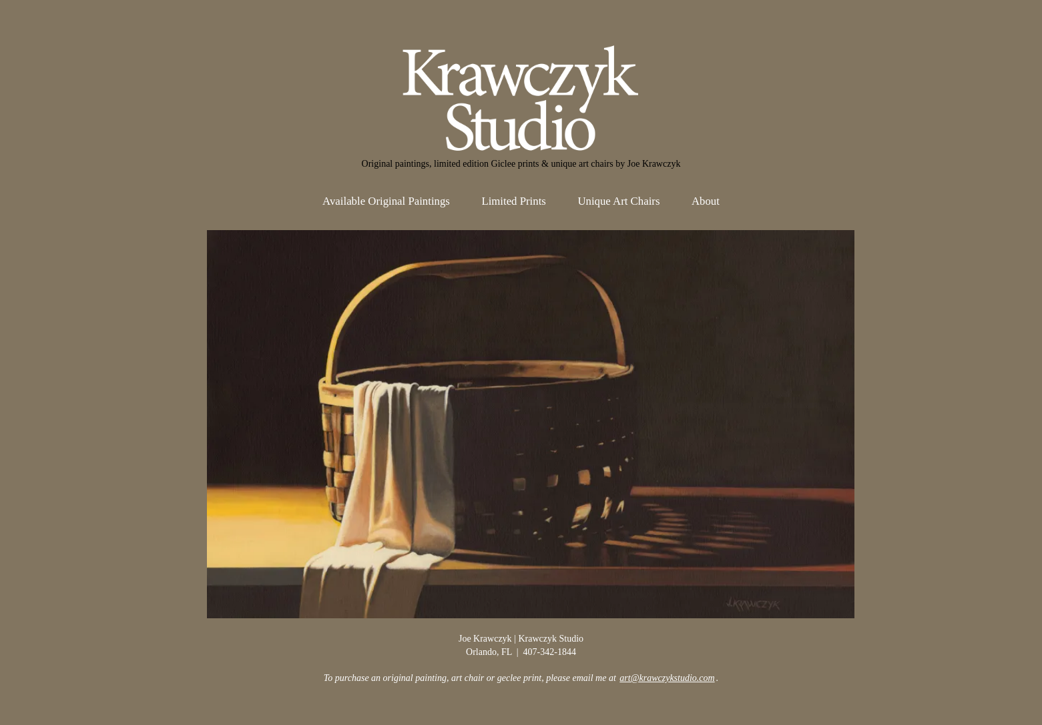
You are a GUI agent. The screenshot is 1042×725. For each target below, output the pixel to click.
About (706, 201)
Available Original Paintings (386, 201)
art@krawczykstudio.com (666, 678)
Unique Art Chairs (618, 201)
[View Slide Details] (530, 424)
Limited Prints (513, 201)
